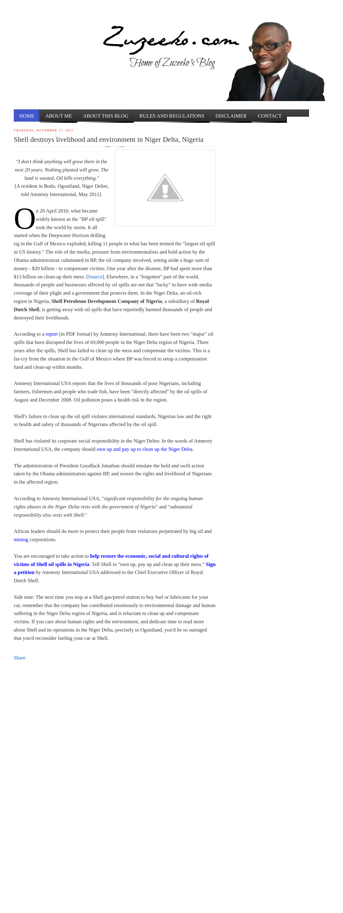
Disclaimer (231, 116)
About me (58, 116)
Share (19, 658)
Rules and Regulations (172, 116)
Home (26, 116)
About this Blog (105, 116)
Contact (269, 116)
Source (95, 277)
